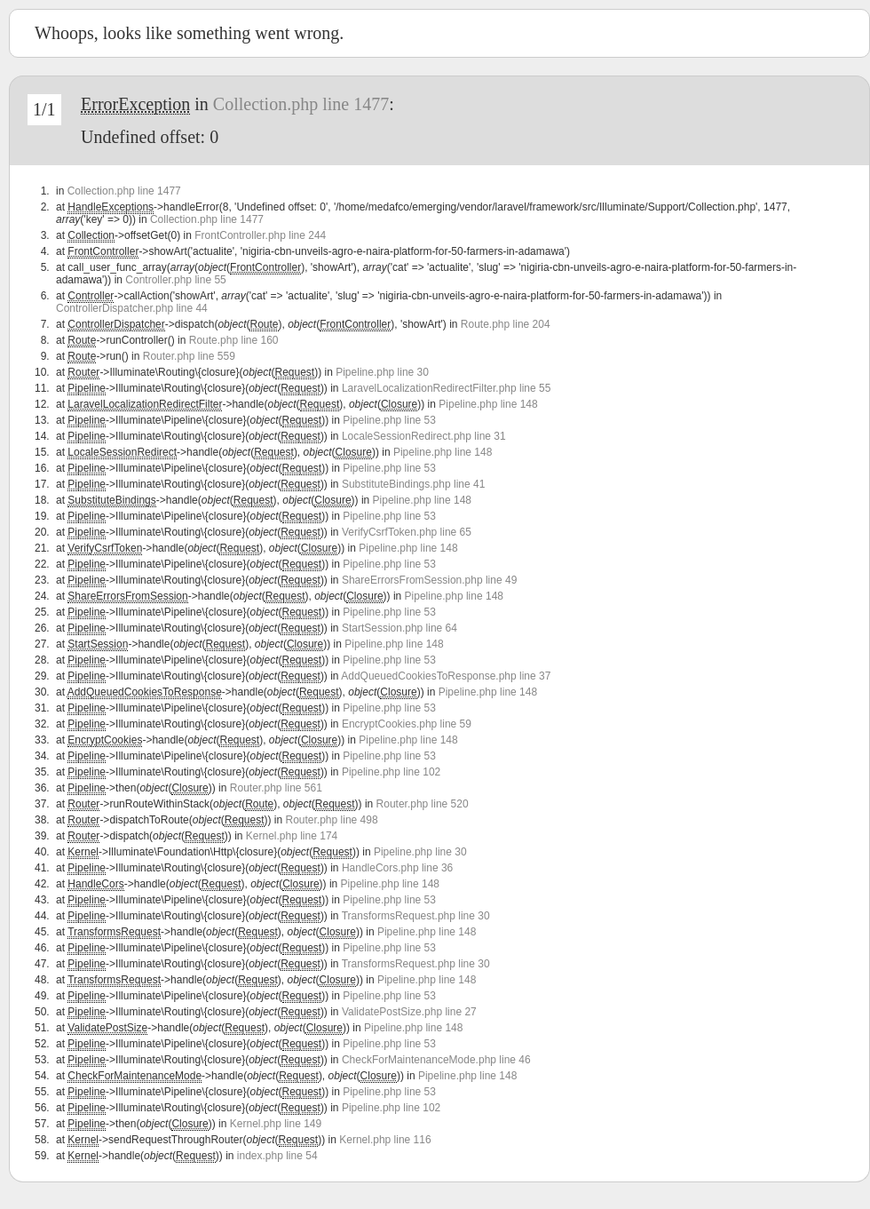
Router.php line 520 (422, 804)
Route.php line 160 (234, 340)
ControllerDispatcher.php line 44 (132, 308)
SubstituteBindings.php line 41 (413, 484)
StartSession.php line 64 (399, 628)
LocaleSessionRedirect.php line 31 (424, 436)
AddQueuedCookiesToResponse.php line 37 (445, 676)
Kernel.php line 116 (385, 1139)
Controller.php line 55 (175, 280)
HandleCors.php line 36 (397, 868)
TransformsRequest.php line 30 (416, 916)
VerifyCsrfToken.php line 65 (406, 532)
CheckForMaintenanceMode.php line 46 (436, 1060)
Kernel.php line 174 (291, 836)
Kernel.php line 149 (275, 1124)
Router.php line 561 (276, 788)
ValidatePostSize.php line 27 (409, 1012)
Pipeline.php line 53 (389, 420)
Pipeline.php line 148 (488, 404)
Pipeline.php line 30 (382, 372)
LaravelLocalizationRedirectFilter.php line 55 (446, 388)
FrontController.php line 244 (260, 235)
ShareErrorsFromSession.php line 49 (429, 580)
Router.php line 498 (332, 820)
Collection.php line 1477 (301, 104)
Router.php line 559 (189, 356)
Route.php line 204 (505, 324)
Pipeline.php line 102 (391, 772)
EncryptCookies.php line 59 (406, 724)
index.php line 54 (277, 1155)
